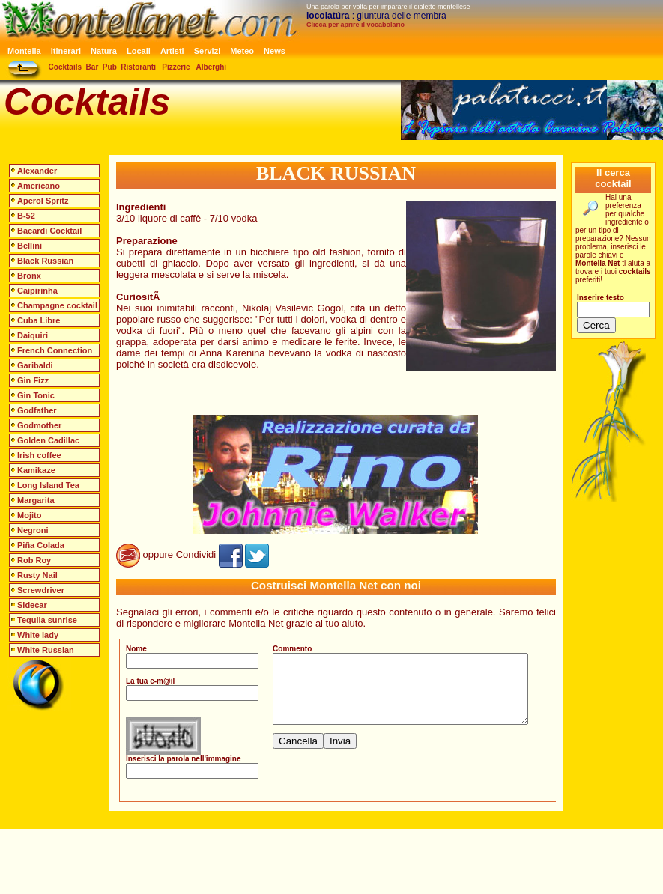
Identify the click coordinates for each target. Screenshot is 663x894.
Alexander (37, 170)
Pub (110, 67)
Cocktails (65, 67)
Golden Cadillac (48, 440)
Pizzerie (176, 67)
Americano (38, 185)
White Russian (45, 649)
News (274, 50)
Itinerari (66, 50)
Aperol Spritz (42, 200)
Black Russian (45, 260)
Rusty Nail (37, 575)
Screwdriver (40, 590)
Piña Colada (40, 545)
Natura (104, 50)
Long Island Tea (48, 485)
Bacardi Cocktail (49, 230)
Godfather (37, 410)
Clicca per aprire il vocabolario (355, 24)
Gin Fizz (33, 380)
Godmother (39, 425)
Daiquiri (32, 335)
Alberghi (211, 67)
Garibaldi (35, 365)
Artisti (172, 50)
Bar (92, 67)
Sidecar (32, 604)
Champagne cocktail (57, 305)
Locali (139, 50)
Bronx (29, 275)
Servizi (207, 50)
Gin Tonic (36, 395)
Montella (24, 50)
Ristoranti (138, 67)
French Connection (54, 350)
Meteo (242, 50)
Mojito (29, 515)
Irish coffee (39, 455)
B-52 (26, 215)
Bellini (29, 245)
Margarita (36, 500)
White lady (37, 634)
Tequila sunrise (47, 619)
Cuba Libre (38, 320)
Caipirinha (37, 290)
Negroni (33, 530)
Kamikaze (36, 470)
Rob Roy (34, 560)
